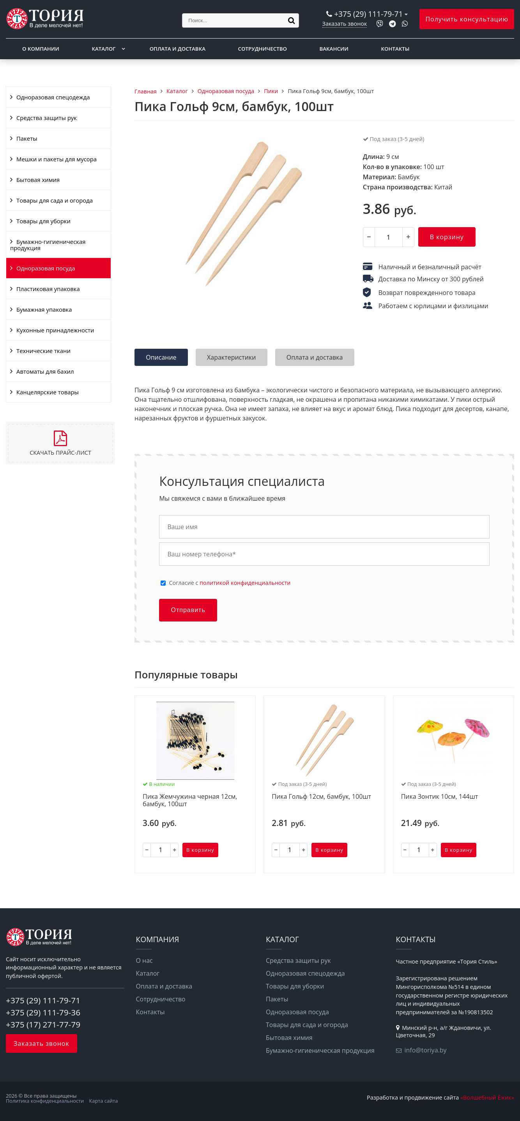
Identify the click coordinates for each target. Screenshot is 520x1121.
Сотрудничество (262, 48)
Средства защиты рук (46, 118)
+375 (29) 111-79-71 (368, 14)
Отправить (188, 610)
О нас (144, 960)
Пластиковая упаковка (48, 289)
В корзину (447, 237)
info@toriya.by (426, 1050)
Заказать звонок (344, 23)
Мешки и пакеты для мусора (56, 159)
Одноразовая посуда (45, 268)
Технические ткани (43, 351)
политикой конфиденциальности (245, 582)
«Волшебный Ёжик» (487, 1097)
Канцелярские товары (47, 392)
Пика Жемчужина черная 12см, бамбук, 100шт (190, 800)
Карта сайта (103, 1100)
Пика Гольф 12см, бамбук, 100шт (321, 797)
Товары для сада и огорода (54, 200)
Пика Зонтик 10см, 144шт (439, 797)
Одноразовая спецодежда (53, 97)
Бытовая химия (38, 180)
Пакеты (26, 138)
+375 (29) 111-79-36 (43, 1012)
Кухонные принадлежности (55, 330)
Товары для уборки (43, 221)
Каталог (103, 48)
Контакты (395, 48)
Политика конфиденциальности (45, 1100)
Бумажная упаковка (44, 309)
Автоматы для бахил (45, 371)
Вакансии (334, 48)
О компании (40, 48)
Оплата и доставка (177, 48)
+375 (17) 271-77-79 (43, 1024)
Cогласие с (229, 583)
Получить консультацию (466, 19)
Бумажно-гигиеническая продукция (47, 245)
